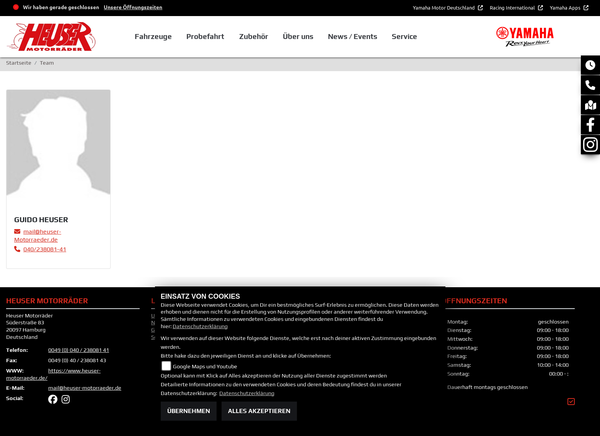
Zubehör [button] (253, 36)
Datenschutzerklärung (200, 326)
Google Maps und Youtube (205, 366)
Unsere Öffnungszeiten (133, 6)
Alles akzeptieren (259, 411)
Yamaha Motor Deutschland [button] (444, 7)
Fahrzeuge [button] (153, 36)
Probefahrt (205, 36)
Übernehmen (188, 411)
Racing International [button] (513, 7)
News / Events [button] (352, 36)
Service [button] (404, 36)
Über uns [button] (298, 36)
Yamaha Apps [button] (566, 7)
